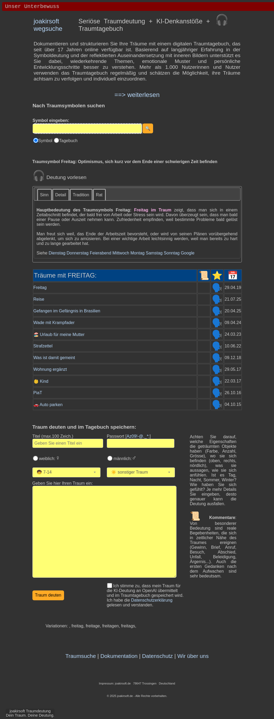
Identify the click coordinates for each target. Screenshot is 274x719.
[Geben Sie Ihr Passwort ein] (140, 443)
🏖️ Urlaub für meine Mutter (59, 334)
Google (188, 253)
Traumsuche (80, 656)
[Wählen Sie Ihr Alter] (68, 472)
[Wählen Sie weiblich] (35, 458)
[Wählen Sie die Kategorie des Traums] (146, 472)
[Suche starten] (147, 128)
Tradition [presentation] (81, 195)
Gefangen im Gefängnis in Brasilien (66, 311)
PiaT (37, 392)
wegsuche (48, 28)
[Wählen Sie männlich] (109, 458)
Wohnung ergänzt (50, 369)
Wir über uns (193, 656)
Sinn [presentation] (44, 195)
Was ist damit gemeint (54, 357)
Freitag (40, 287)
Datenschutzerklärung (151, 600)
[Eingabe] (87, 128)
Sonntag (172, 253)
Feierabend (100, 253)
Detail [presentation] (60, 195)
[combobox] (66, 472)
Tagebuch (68, 140)
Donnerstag (77, 253)
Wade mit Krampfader (54, 322)
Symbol (46, 140)
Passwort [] (129, 436)
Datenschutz (157, 656)
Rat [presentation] (99, 195)
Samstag (154, 253)
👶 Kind (40, 381)
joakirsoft (46, 21)
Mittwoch (120, 253)
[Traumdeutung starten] (48, 595)
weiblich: (49, 458)
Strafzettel (43, 346)
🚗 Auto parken (48, 404)
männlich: (124, 458)
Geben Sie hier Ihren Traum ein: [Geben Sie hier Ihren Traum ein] (62, 483)
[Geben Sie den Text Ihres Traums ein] (104, 532)
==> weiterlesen (136, 94)
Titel (52, 436)
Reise (38, 299)
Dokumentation (119, 656)
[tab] (44, 194)
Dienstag (57, 253)
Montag (137, 253)
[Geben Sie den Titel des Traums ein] (67, 443)
